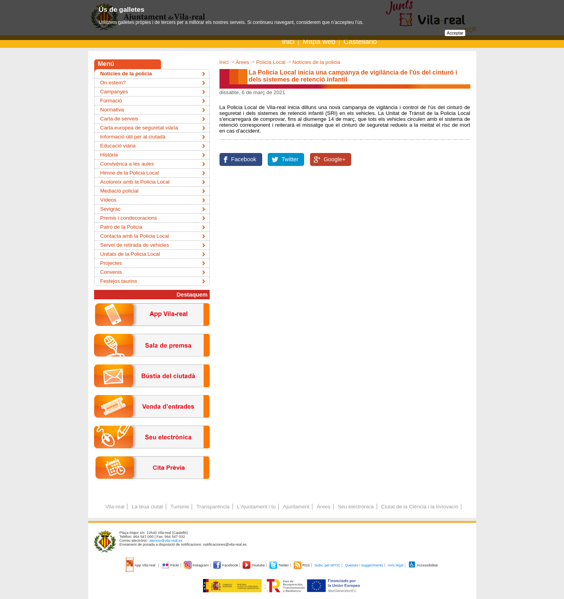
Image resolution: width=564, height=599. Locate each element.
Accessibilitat (423, 565)
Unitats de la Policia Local (130, 254)
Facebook (243, 159)
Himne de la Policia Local (129, 173)
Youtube (254, 565)
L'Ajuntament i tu (256, 507)
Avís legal (395, 565)
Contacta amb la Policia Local (134, 236)
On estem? (113, 83)
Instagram (197, 565)
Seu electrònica (356, 507)
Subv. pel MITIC (327, 565)
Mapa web (319, 42)
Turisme (179, 507)
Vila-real (115, 507)
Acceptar (455, 33)
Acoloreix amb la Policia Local (135, 182)
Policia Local (270, 62)
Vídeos (108, 200)
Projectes (111, 263)
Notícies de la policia (316, 62)
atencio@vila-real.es (166, 541)
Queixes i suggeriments (364, 565)
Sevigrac (110, 209)
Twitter (289, 159)
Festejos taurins (118, 281)
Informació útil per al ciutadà (133, 137)
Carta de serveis (119, 119)
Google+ (335, 159)
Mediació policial (119, 191)
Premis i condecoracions (128, 218)
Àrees (242, 62)
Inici (288, 42)
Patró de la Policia (121, 227)
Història (109, 155)
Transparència (213, 507)
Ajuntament (296, 507)
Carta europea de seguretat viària (139, 128)
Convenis (111, 272)
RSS (302, 565)
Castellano (360, 42)
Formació (111, 101)
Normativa (112, 110)
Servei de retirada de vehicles (134, 245)
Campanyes (114, 92)
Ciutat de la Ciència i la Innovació (419, 507)
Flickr (170, 565)
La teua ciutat (147, 507)
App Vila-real (141, 565)
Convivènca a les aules (127, 164)
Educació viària (118, 146)
